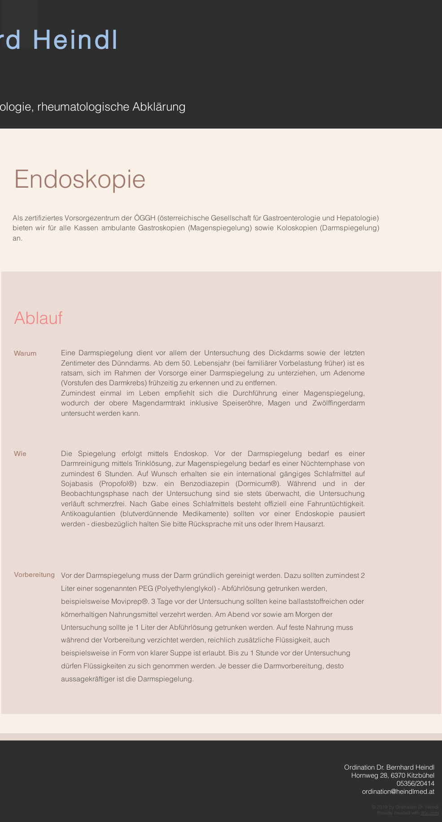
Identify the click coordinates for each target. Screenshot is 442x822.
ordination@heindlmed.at (398, 791)
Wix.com (429, 813)
